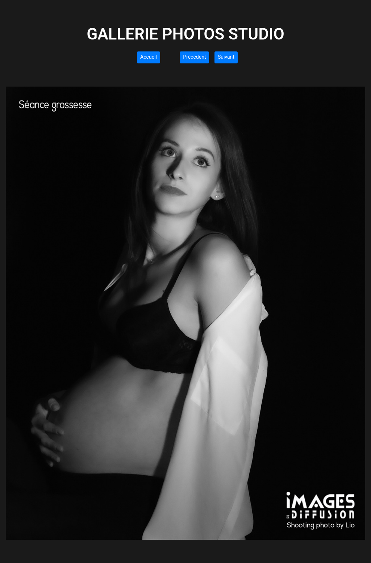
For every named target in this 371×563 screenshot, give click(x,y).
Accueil (148, 57)
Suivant (226, 57)
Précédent (194, 57)
